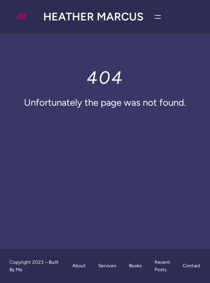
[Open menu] (157, 17)
